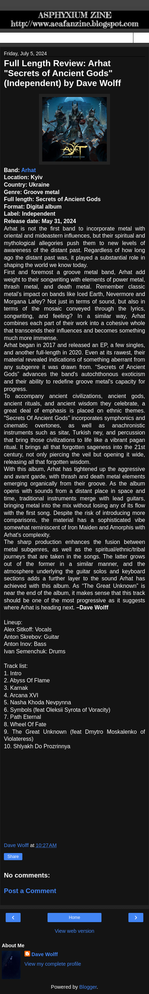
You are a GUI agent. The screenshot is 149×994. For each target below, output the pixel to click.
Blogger (88, 987)
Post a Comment (30, 890)
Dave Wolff (45, 954)
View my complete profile (52, 964)
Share (13, 856)
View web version (74, 931)
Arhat (28, 170)
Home (74, 917)
